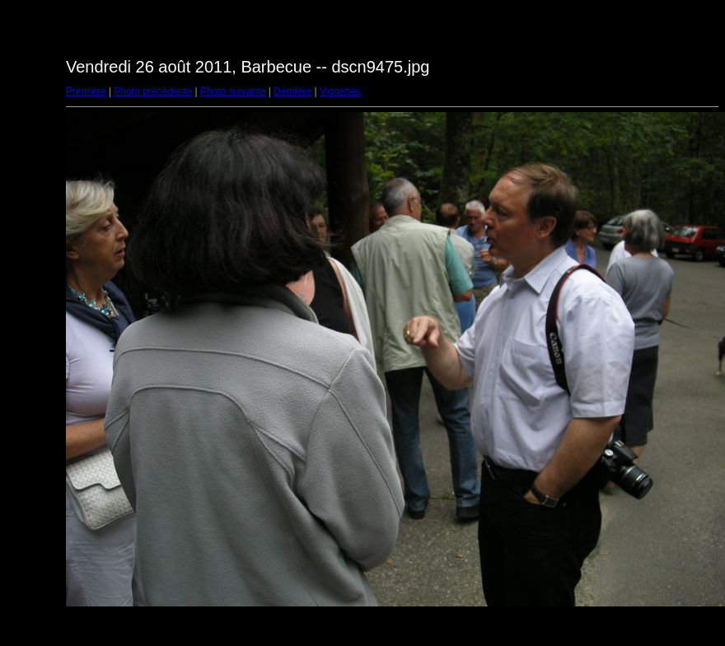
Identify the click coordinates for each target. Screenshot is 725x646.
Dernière (292, 91)
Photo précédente (153, 91)
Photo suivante (232, 91)
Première (86, 91)
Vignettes (340, 91)
